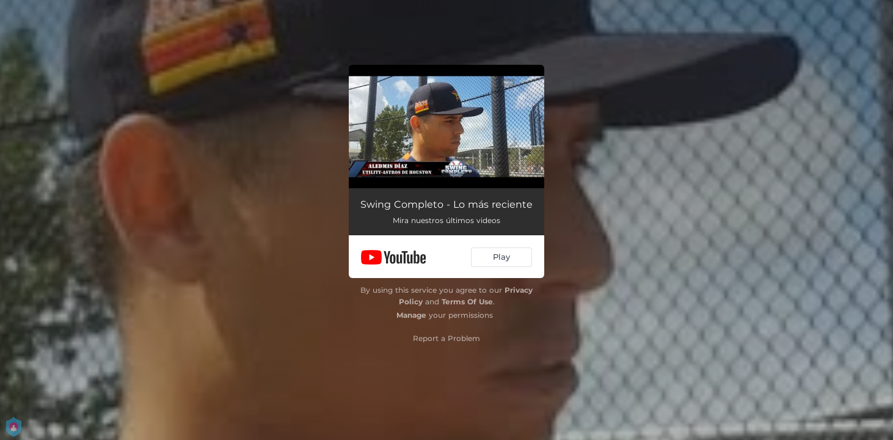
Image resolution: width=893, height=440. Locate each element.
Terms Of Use (467, 301)
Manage (411, 315)
